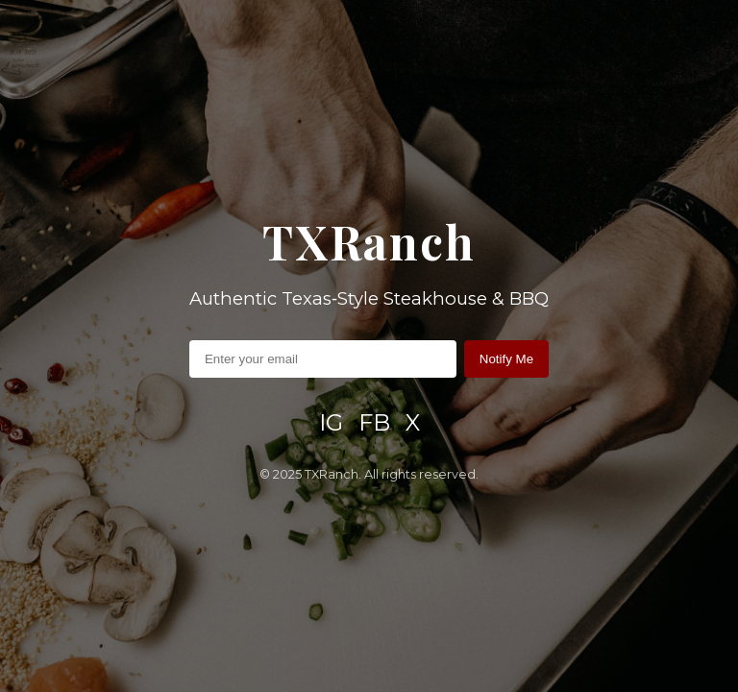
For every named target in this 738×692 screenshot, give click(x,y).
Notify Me (506, 359)
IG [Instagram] (331, 422)
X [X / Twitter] (413, 422)
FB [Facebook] (374, 422)
